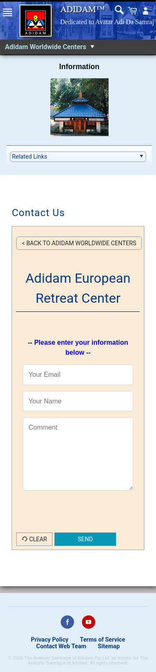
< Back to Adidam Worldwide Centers (79, 243)
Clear (34, 539)
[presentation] (79, 516)
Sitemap (109, 646)
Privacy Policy (49, 639)
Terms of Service (102, 639)
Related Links (29, 156)
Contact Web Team (61, 646)
